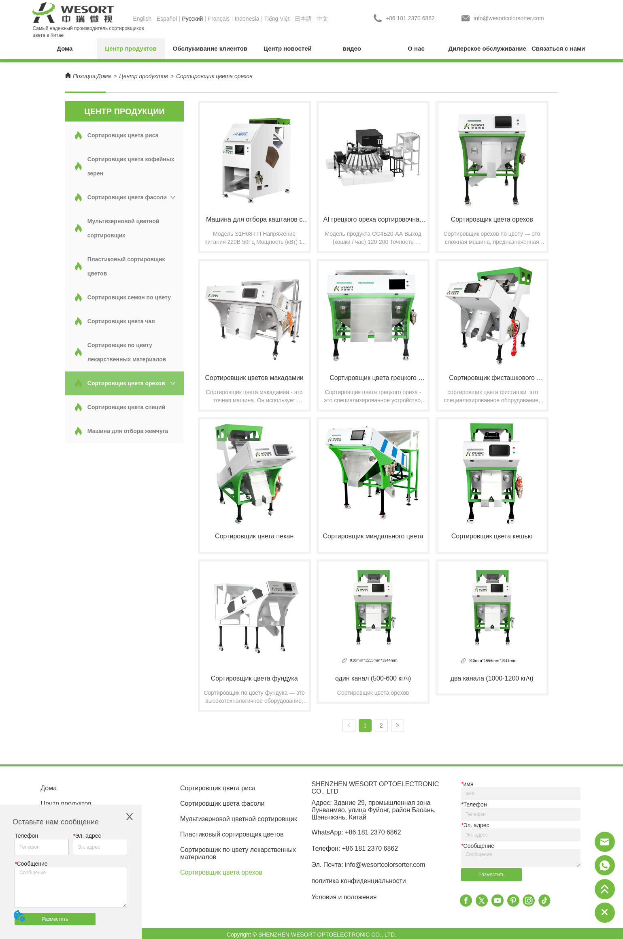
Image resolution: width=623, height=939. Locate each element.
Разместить (55, 919)
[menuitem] (131, 48)
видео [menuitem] (352, 48)
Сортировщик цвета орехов (214, 76)
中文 (322, 18)
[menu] (311, 48)
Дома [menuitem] (64, 48)
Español (167, 18)
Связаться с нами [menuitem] (558, 48)
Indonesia (247, 18)
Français (219, 18)
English (142, 18)
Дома (104, 76)
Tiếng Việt (277, 18)
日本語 (303, 18)
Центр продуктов (143, 76)
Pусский (192, 18)
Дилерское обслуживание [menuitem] (487, 48)
